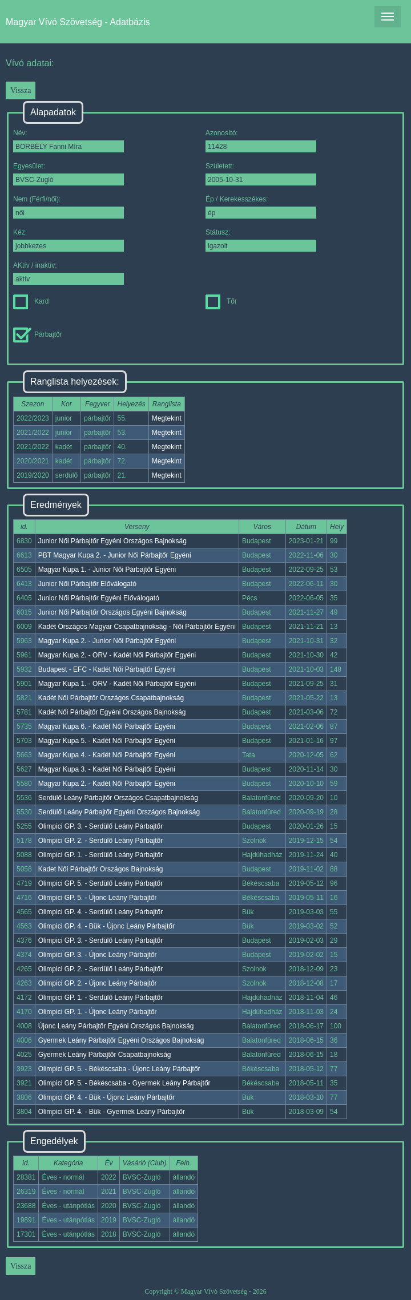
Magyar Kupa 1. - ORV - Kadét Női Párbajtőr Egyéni (117, 684)
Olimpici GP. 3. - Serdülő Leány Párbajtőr (100, 826)
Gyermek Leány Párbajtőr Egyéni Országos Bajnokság (121, 1040)
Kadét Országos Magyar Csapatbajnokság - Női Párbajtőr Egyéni (137, 627)
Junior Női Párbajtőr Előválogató (87, 584)
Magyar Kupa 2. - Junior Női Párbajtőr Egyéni (107, 641)
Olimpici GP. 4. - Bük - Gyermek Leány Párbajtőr (111, 1112)
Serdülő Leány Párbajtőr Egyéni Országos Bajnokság (119, 812)
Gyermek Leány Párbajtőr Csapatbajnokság (104, 1055)
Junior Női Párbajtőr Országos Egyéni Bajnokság (112, 612)
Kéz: (68, 240)
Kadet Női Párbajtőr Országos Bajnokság (100, 869)
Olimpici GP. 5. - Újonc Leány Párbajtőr (97, 898)
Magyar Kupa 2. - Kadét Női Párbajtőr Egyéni (106, 784)
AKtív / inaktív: (68, 273)
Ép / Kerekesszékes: (261, 207)
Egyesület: (68, 173)
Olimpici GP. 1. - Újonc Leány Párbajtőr (97, 1012)
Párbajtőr (37, 334)
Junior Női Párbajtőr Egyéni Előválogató (98, 598)
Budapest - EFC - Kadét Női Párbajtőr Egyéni (107, 669)
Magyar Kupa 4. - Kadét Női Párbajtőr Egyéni (106, 755)
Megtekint (167, 418)
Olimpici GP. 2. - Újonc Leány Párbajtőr (97, 983)
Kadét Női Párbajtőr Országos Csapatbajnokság (111, 698)
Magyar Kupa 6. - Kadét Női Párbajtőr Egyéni (106, 726)
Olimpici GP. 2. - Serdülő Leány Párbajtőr (100, 841)
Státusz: (261, 240)
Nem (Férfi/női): (68, 207)
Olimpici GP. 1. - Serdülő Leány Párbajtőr (100, 855)
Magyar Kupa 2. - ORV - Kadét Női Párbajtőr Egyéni (117, 655)
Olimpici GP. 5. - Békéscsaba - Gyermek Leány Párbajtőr (124, 1083)
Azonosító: (261, 140)
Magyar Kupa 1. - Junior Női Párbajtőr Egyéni (107, 570)
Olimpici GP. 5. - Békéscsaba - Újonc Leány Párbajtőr (119, 1069)
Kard (31, 301)
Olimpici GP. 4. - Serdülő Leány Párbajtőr (100, 912)
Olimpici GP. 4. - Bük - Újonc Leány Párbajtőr (106, 926)
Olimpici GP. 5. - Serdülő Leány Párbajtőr (100, 883)
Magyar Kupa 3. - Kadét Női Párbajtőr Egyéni (106, 769)
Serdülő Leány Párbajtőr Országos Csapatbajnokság (118, 798)
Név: (68, 140)
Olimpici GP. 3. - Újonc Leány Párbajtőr (97, 955)
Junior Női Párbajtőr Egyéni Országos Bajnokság (112, 541)
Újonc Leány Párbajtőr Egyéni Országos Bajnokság (116, 1026)
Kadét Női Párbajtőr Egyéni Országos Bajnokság (112, 712)
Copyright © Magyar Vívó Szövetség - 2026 (205, 1291)
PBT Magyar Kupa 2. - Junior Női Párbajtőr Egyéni (114, 555)
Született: (261, 173)
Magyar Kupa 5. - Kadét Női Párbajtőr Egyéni (106, 741)
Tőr (221, 301)
